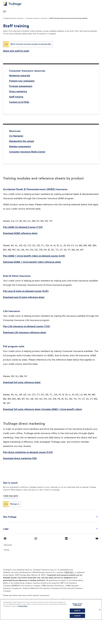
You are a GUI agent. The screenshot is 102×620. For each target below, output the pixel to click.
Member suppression (20, 147)
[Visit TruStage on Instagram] (36, 538)
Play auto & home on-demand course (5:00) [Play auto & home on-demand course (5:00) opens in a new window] (26, 291)
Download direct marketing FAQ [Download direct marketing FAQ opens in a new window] (20, 458)
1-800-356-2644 (10, 496)
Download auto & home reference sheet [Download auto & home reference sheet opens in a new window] (23, 297)
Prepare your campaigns (21, 81)
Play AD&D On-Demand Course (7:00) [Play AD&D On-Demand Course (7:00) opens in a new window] (23, 227)
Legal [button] (50, 529)
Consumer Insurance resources (36, 18)
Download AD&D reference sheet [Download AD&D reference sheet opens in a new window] (20, 233)
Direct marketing (18, 92)
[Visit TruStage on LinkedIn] (66, 538)
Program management (20, 86)
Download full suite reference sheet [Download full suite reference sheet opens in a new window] (22, 382)
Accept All (77, 615)
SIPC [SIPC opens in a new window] (72, 572)
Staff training (16, 97)
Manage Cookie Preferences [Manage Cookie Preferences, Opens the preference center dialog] (77, 604)
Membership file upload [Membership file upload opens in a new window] (21, 141)
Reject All (77, 610)
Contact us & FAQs (19, 102)
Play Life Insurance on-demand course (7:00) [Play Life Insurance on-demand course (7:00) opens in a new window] (26, 326)
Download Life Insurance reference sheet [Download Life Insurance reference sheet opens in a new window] (24, 333)
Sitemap (6, 550)
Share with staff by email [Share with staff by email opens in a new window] (16, 51)
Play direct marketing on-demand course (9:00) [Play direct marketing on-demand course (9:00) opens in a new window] (28, 452)
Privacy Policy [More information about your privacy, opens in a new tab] (22, 606)
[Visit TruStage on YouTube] (97, 538)
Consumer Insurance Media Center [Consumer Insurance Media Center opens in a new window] (27, 152)
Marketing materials (19, 76)
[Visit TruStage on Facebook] (5, 538)
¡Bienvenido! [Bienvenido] (8, 545)
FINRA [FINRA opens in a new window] (66, 572)
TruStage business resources (13, 18)
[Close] (100, 609)
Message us (14, 504)
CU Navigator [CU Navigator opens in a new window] (16, 136)
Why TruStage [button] (50, 517)
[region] (51, 609)
